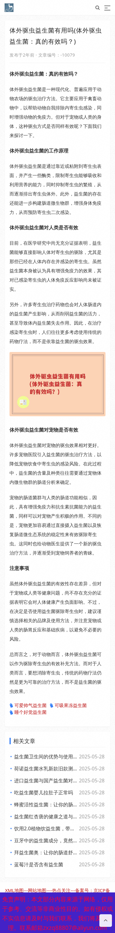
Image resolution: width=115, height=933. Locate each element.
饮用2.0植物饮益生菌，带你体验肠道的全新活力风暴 (46, 828)
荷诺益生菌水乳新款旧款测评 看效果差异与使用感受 (46, 768)
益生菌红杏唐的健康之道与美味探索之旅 (46, 816)
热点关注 (61, 890)
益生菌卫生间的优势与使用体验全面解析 (46, 756)
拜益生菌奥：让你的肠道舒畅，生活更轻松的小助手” (46, 852)
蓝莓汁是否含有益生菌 (38, 864)
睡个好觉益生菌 (28, 712)
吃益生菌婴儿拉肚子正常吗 (43, 792)
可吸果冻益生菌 (68, 705)
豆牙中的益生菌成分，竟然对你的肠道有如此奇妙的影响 (46, 840)
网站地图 (37, 890)
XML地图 (14, 890)
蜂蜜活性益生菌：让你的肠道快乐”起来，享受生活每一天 (46, 804)
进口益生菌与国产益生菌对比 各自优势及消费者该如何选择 (46, 780)
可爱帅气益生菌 (28, 705)
